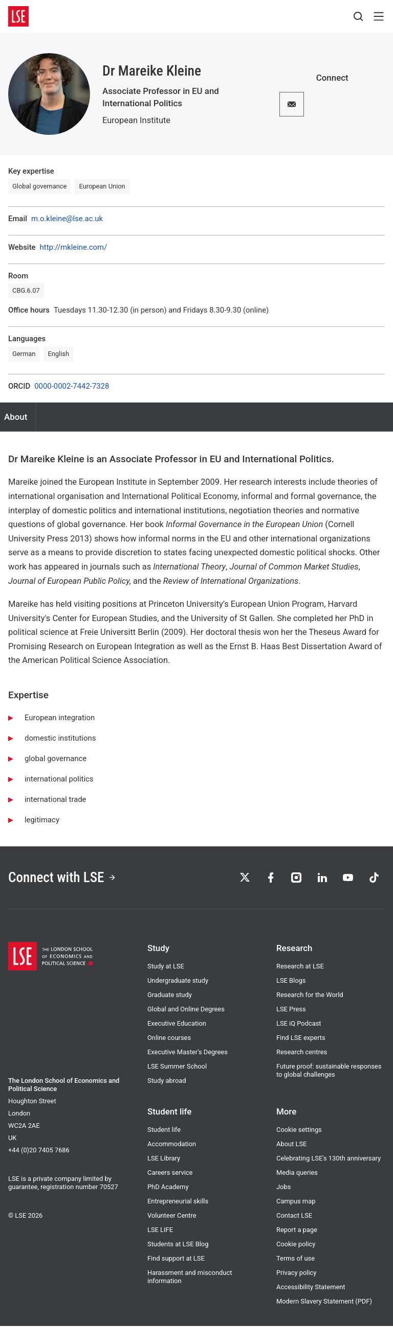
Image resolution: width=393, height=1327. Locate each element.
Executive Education (176, 1024)
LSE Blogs (290, 981)
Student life (164, 1130)
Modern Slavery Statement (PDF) (324, 1302)
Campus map (295, 1202)
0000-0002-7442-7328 (71, 386)
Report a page (296, 1231)
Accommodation (171, 1145)
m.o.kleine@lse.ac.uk (67, 219)
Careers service (169, 1173)
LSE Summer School (177, 1067)
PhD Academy (167, 1188)
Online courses (169, 1038)
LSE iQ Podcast (298, 1024)
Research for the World (309, 996)
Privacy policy (296, 1273)
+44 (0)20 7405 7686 (39, 1151)
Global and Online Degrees (186, 1010)
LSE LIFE (160, 1231)
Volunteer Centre (171, 1216)
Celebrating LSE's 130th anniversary (328, 1159)
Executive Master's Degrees (187, 1053)
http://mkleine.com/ (73, 247)
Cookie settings (299, 1130)
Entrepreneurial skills (177, 1202)
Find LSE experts (300, 1038)
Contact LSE (294, 1216)
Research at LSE (300, 967)
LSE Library (163, 1159)
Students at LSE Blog (177, 1245)
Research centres (301, 1053)
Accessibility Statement (310, 1288)
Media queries (297, 1173)
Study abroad (166, 1081)
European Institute (136, 120)
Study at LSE (165, 967)
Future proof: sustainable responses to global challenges (328, 1071)
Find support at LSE (176, 1259)
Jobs (283, 1188)
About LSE (291, 1145)
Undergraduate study (177, 981)
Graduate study (169, 996)
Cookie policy (295, 1245)
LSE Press (291, 1010)
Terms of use (295, 1259)
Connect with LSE (63, 877)
